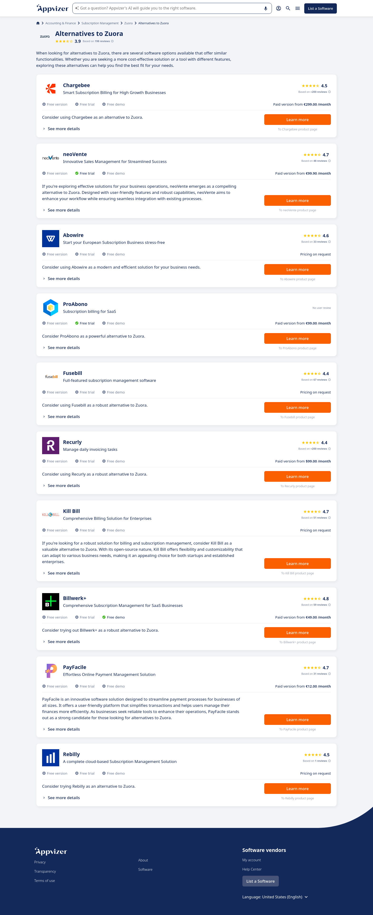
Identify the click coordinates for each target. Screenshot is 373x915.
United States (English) (285, 897)
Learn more (297, 119)
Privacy (39, 862)
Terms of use (44, 880)
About (143, 860)
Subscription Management (100, 23)
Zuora (128, 23)
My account (251, 859)
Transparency (45, 871)
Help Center (252, 869)
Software (145, 869)
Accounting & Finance (60, 23)
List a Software (320, 8)
